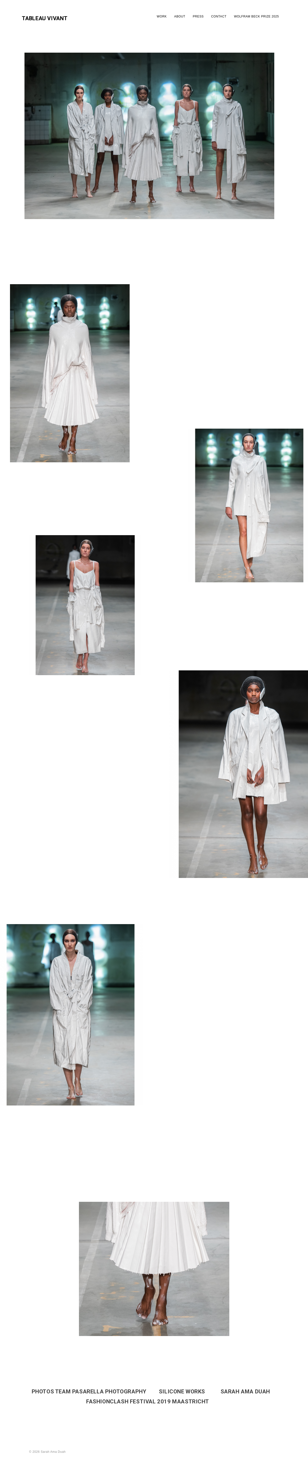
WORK (162, 16)
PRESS (198, 16)
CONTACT (218, 16)
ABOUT (179, 16)
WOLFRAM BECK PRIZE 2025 (256, 16)
